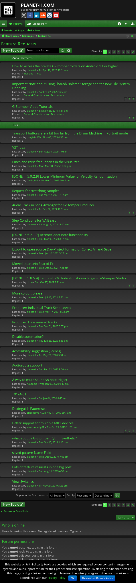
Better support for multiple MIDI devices (42, 423)
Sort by (79, 495)
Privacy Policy (56, 578)
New (11, 50)
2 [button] (109, 51)
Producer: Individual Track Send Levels (41, 308)
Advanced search (69, 50)
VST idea (18, 147)
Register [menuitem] (133, 24)
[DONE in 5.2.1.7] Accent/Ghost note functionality (50, 235)
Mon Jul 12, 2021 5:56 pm (53, 297)
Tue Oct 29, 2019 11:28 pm (62, 427)
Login (21, 30)
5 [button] (123, 51)
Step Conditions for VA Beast (34, 220)
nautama (32, 383)
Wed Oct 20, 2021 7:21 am (53, 267)
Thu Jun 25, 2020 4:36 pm (53, 340)
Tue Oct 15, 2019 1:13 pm (53, 442)
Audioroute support (27, 365)
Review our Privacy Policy (97, 578)
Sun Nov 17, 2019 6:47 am (56, 412)
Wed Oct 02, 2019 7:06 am (53, 456)
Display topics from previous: (41, 495)
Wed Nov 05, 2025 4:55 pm (52, 137)
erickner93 (33, 412)
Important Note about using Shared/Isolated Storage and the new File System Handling (71, 86)
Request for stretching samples (35, 191)
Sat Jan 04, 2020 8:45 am (52, 398)
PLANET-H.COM (38, 5)
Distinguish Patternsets (29, 409)
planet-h (32, 70)
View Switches (23, 481)
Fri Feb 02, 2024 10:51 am (53, 209)
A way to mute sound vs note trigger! (40, 380)
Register (35, 30)
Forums (18, 24)
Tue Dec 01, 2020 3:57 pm (53, 326)
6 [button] (128, 51)
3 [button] (114, 51)
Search (8, 30)
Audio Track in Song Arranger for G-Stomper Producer (53, 205)
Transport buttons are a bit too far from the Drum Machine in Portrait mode (70, 133)
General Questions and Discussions (44, 95)
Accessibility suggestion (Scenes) (36, 351)
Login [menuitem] (126, 24)
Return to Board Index (17, 511)
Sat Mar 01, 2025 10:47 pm (55, 180)
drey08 (31, 137)
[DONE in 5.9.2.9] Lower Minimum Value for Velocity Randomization (64, 176)
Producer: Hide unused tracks (34, 322)
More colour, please (27, 293)
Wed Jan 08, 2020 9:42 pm (54, 383)
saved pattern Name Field (31, 453)
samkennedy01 (35, 427)
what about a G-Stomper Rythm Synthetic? (44, 438)
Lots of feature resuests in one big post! (42, 467)
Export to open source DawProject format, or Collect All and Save (61, 249)
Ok (72, 578)
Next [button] (133, 52)
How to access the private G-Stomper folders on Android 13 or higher (65, 66)
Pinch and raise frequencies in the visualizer (45, 162)
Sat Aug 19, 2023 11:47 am (54, 224)
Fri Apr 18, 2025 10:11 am (53, 70)
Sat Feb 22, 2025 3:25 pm (53, 92)
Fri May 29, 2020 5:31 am (53, 355)
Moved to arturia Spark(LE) (32, 264)
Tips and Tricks (32, 73)
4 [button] (118, 51)
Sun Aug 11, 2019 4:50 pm (53, 471)
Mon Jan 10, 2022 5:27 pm (53, 253)
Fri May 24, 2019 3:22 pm (53, 485)
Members (38, 24)
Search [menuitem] (132, 36)
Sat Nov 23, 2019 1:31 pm (53, 110)
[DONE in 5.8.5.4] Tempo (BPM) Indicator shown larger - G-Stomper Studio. (69, 278)
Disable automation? (27, 337)
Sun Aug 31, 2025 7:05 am (53, 151)
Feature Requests (18, 44)
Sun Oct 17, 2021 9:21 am (49, 282)
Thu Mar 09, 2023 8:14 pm (54, 238)
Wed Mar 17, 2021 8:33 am (54, 311)
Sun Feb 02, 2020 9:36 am (53, 369)
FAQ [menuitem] (121, 24)
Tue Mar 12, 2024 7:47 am (53, 194)
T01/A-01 (19, 394)
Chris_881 (32, 180)
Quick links (4, 24)
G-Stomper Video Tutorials (32, 106)
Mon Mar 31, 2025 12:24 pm (55, 166)
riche (30, 282)
